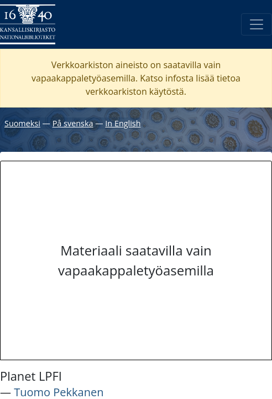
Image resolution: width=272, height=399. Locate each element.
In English (122, 123)
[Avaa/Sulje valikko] (256, 24)
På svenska (73, 123)
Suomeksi (22, 123)
